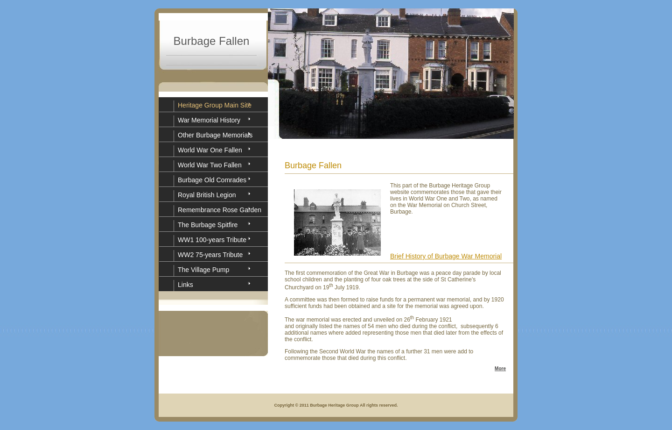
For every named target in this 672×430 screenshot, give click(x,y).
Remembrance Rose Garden (219, 210)
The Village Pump (203, 269)
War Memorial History (209, 120)
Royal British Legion (207, 195)
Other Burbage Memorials (215, 135)
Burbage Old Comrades (212, 180)
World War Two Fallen (210, 165)
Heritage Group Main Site (215, 105)
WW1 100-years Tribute (212, 240)
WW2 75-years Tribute (210, 254)
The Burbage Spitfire (208, 225)
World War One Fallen (210, 150)
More (500, 368)
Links (185, 284)
